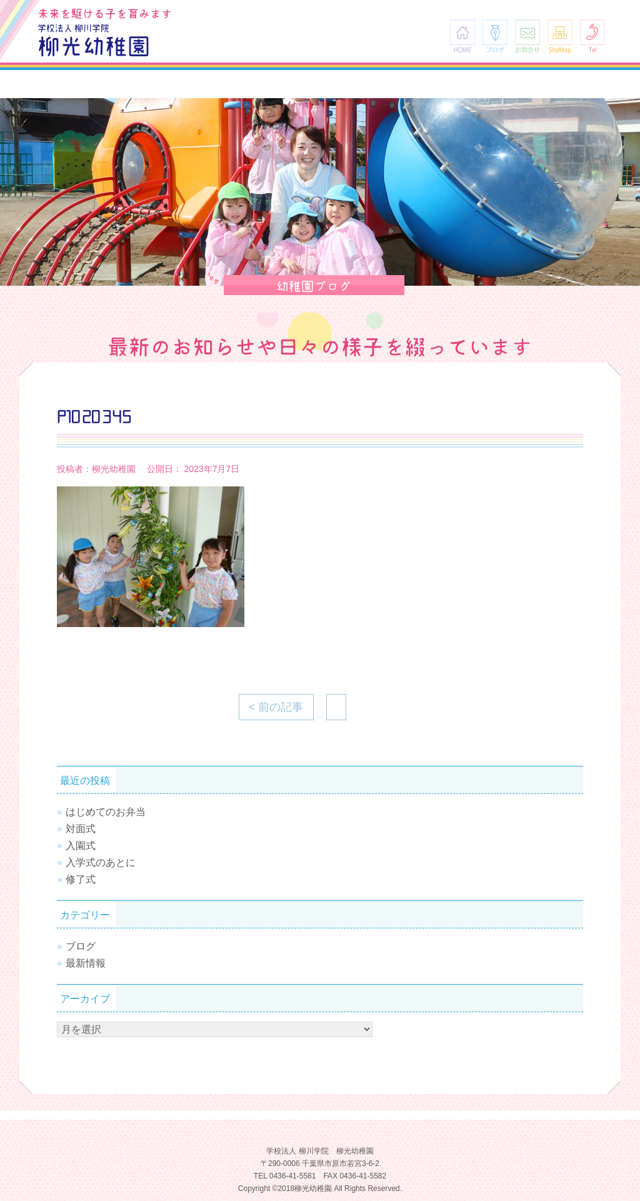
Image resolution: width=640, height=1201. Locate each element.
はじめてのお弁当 (106, 812)
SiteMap (560, 36)
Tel (592, 36)
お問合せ (527, 36)
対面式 (81, 828)
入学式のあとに (101, 862)
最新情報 (86, 963)
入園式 (81, 845)
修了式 (81, 879)
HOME (462, 36)
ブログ (495, 36)
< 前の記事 (276, 707)
